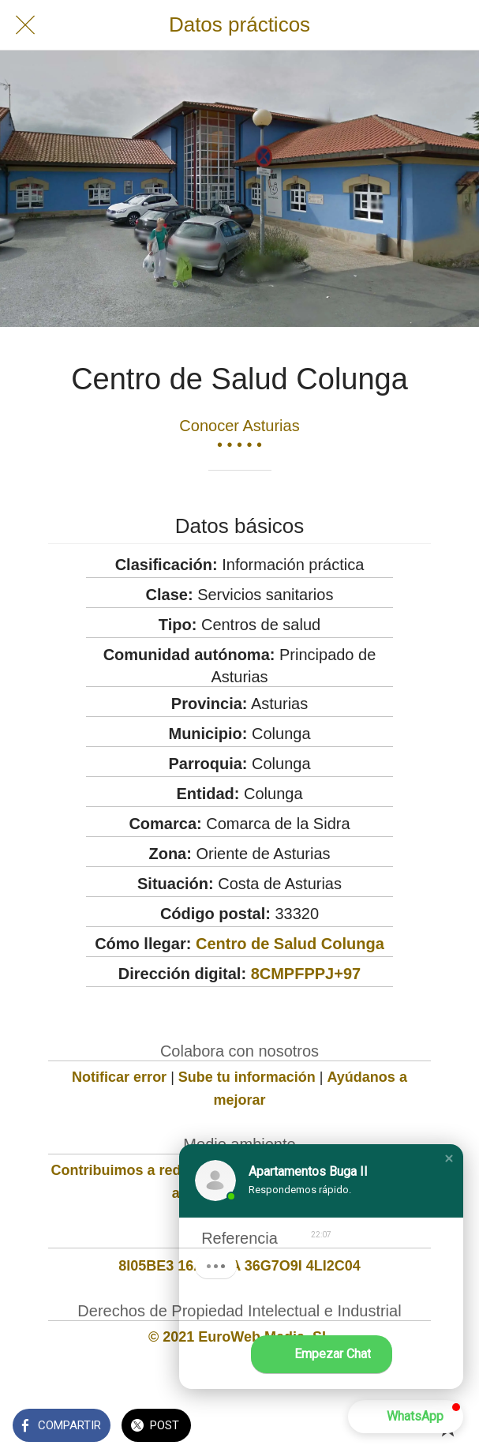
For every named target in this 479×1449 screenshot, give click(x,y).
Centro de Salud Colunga (290, 943)
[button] (449, 1158)
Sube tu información (247, 1077)
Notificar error (119, 1077)
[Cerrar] (25, 25)
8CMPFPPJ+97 (306, 973)
